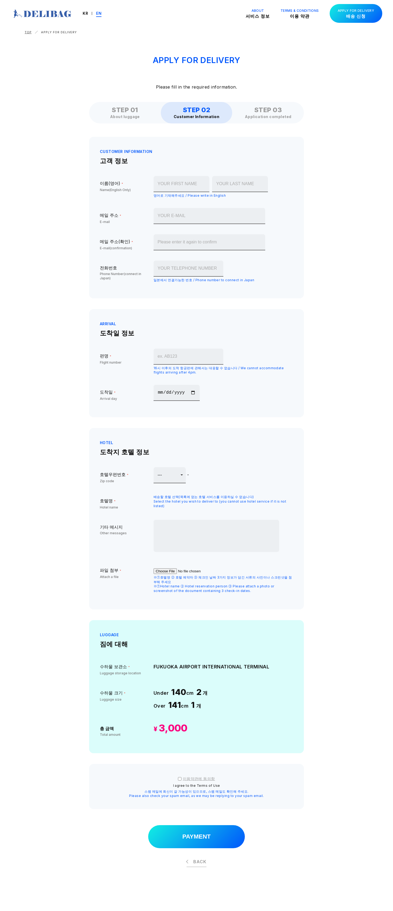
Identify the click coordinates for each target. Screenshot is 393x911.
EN (104, 13)
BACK (199, 862)
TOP (28, 32)
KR (90, 13)
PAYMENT (196, 837)
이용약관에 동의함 (199, 778)
